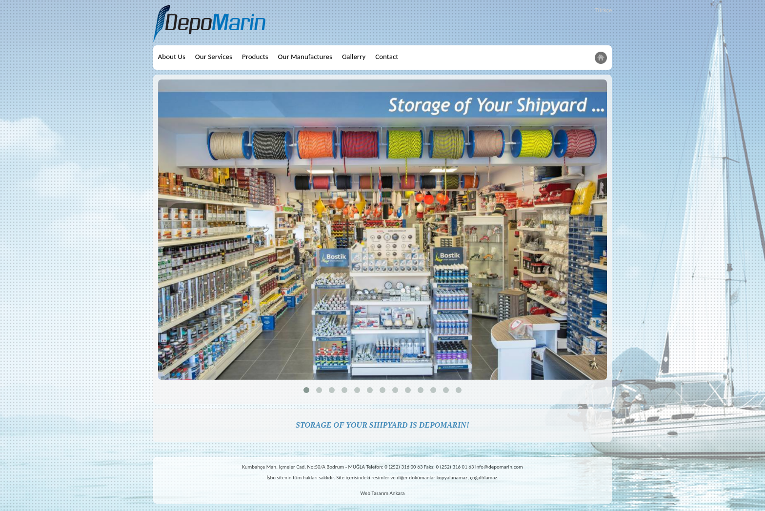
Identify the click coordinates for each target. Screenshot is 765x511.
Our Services (213, 56)
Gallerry (353, 56)
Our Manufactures (305, 56)
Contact (386, 56)
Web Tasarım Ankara (382, 493)
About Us (171, 56)
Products (255, 56)
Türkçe (603, 10)
